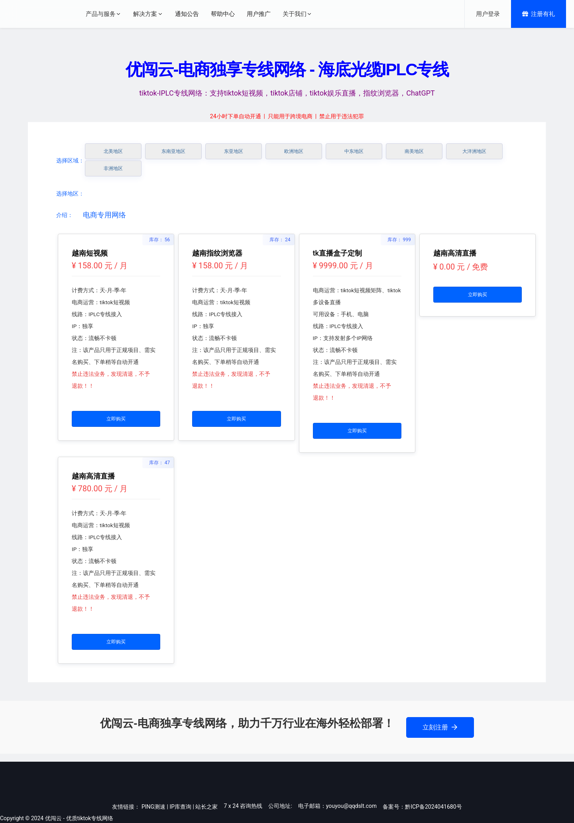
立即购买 (116, 419)
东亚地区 (233, 151)
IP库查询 (180, 806)
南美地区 (414, 151)
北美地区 (113, 151)
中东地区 (354, 151)
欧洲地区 (293, 151)
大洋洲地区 (474, 151)
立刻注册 (440, 727)
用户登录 (488, 14)
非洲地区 (113, 168)
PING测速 (153, 806)
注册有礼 (538, 14)
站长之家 (206, 806)
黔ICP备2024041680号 (433, 806)
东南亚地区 (173, 151)
